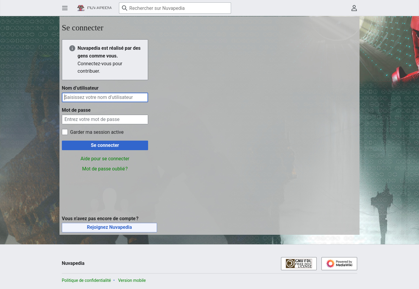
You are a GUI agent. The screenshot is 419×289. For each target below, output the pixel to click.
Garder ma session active (97, 132)
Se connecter (105, 145)
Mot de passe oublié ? (105, 169)
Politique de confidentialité (86, 280)
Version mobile (132, 280)
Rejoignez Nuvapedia (109, 227)
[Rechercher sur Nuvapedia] (175, 8)
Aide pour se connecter (105, 158)
